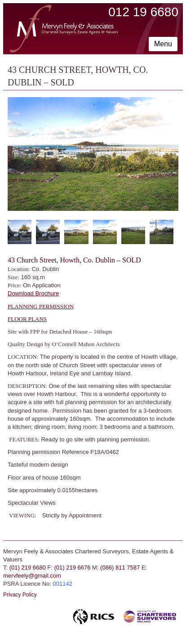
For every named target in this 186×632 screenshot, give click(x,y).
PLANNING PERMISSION (41, 306)
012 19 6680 (143, 12)
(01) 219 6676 (72, 567)
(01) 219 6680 (27, 567)
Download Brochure (33, 293)
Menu (163, 44)
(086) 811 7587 (120, 567)
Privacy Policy (20, 595)
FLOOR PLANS (27, 319)
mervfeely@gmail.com (32, 575)
